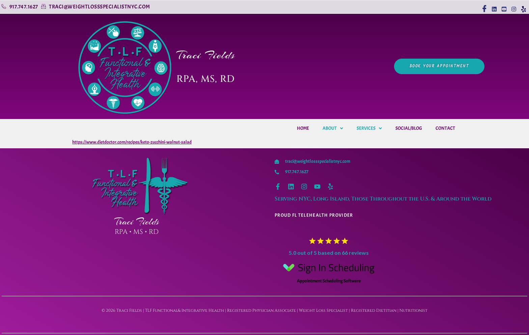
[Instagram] (513, 6)
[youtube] (503, 6)
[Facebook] (484, 6)
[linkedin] (493, 6)
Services (369, 128)
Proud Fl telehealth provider (314, 215)
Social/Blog (408, 128)
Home (303, 128)
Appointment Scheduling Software (328, 271)
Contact (445, 128)
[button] (332, 128)
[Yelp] (523, 6)
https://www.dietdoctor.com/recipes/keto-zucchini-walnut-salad (132, 142)
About (333, 128)
